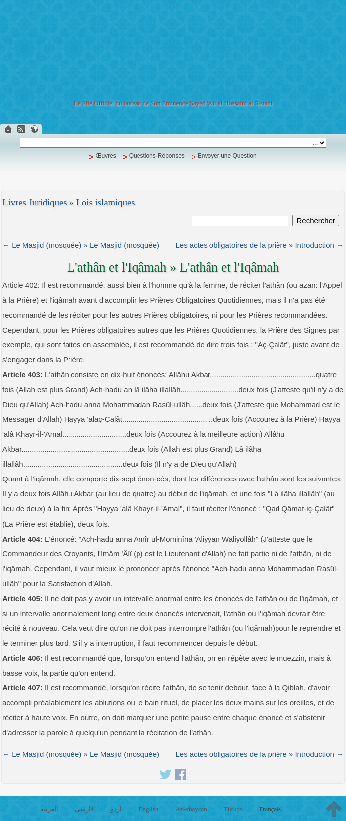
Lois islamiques (105, 202)
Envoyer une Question (227, 155)
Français (270, 809)
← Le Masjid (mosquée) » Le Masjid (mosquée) (80, 245)
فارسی (84, 809)
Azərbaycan (191, 809)
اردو (116, 809)
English (149, 809)
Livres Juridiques (34, 202)
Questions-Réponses (157, 155)
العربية (49, 809)
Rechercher (315, 220)
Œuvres (105, 155)
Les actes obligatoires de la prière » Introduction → (259, 245)
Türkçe (233, 809)
